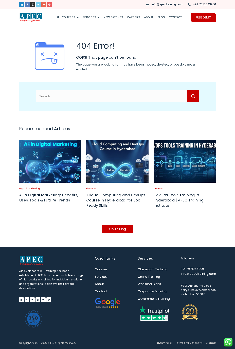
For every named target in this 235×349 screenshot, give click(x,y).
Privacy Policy (164, 342)
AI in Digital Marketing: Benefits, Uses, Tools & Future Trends (48, 197)
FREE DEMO (203, 17)
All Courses (67, 17)
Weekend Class (149, 284)
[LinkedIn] (21, 4)
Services (91, 17)
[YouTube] (43, 4)
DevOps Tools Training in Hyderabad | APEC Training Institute (179, 200)
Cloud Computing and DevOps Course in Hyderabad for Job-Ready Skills (115, 200)
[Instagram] (32, 4)
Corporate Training (152, 291)
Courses (101, 269)
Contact (175, 17)
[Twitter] (38, 4)
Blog (161, 17)
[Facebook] (27, 4)
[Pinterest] (49, 4)
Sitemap (211, 342)
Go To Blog (117, 229)
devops (91, 188)
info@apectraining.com (166, 4)
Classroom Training (152, 269)
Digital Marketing (29, 188)
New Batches (113, 17)
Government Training (154, 299)
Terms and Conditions (189, 342)
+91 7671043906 (204, 4)
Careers (133, 17)
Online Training (149, 277)
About (148, 17)
